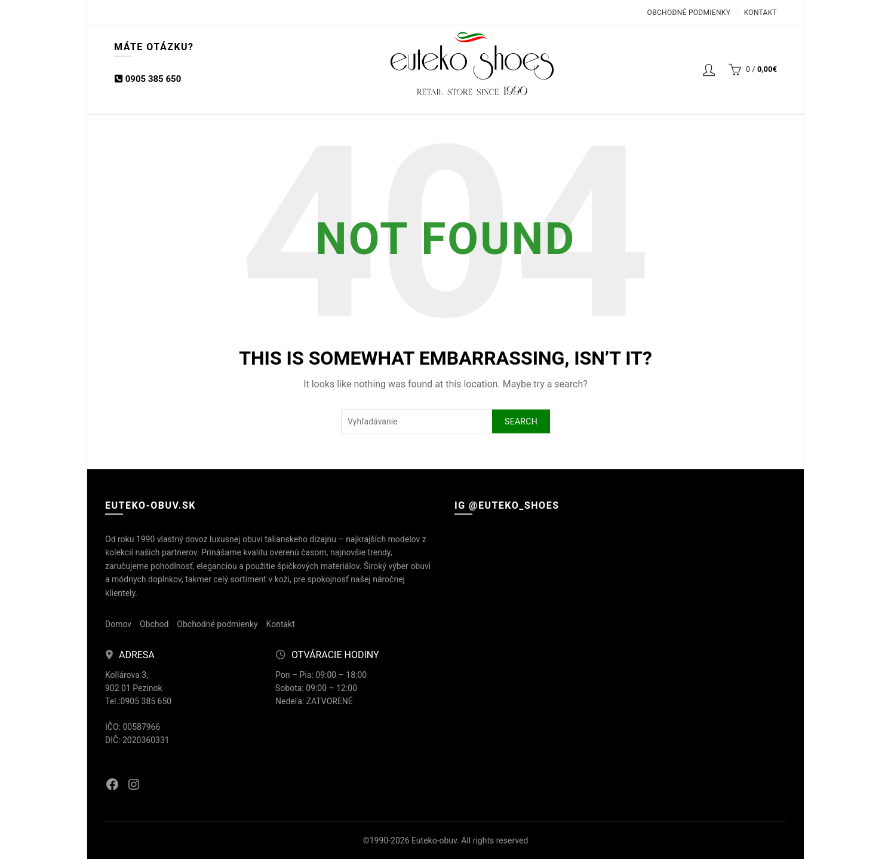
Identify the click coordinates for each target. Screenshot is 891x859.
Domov (118, 624)
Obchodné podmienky (689, 12)
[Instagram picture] (508, 584)
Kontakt (760, 12)
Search (521, 421)
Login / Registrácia (709, 69)
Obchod (154, 624)
